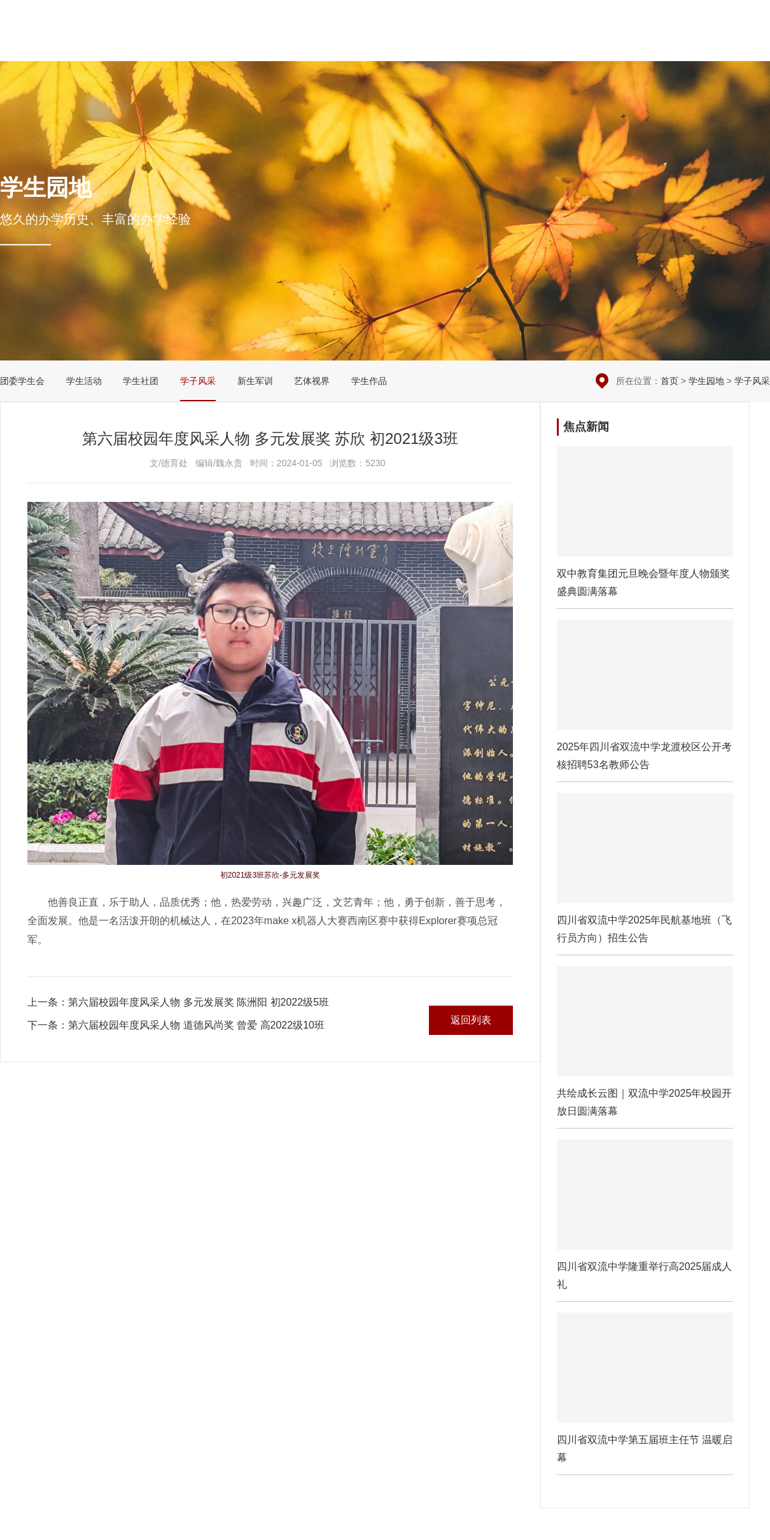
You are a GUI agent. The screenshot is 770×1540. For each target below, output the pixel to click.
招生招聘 (700, 44)
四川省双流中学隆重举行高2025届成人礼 (645, 1220)
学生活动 (84, 381)
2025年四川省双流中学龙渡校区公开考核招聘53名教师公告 (645, 700)
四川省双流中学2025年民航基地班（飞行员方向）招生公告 (645, 874)
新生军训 (255, 381)
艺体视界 (312, 381)
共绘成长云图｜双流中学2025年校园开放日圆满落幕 (645, 1047)
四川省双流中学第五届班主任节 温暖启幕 (645, 1393)
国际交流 (645, 44)
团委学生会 (22, 381)
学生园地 (589, 44)
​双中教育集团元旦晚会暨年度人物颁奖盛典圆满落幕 (645, 527)
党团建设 (533, 44)
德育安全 (421, 44)
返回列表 (471, 1020)
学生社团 (140, 381)
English (752, 44)
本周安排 (639, 19)
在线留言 (688, 19)
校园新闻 (365, 44)
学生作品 (369, 381)
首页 (669, 381)
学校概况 (309, 44)
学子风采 (198, 381)
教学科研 (477, 44)
